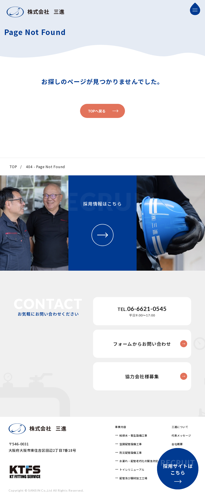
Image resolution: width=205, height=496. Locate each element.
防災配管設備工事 (130, 452)
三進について (180, 427)
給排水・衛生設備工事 (133, 435)
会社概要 (177, 444)
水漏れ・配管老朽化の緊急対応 (138, 461)
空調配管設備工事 (130, 444)
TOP (13, 166)
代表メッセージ (181, 435)
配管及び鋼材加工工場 (133, 478)
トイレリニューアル (131, 469)
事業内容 (120, 427)
